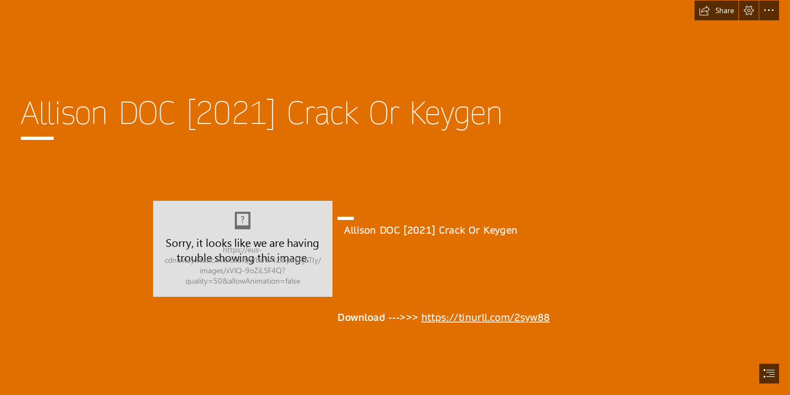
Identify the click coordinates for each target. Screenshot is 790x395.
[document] (395, 197)
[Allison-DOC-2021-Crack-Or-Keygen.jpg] (243, 248)
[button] (716, 10)
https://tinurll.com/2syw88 (485, 318)
